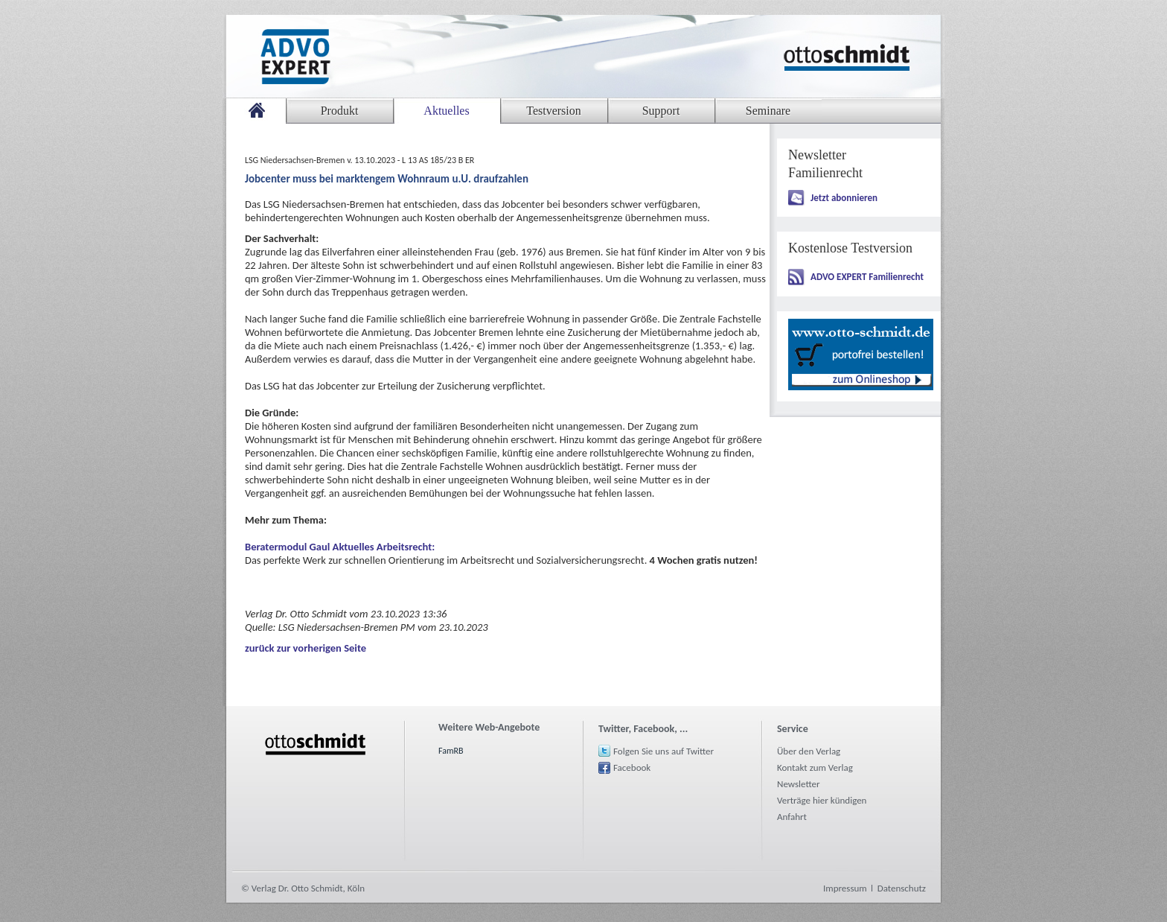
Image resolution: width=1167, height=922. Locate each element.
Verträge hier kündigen (821, 800)
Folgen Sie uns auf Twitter (663, 751)
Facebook (631, 767)
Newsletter (798, 783)
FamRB (451, 750)
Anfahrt (792, 816)
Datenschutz (901, 888)
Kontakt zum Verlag (815, 767)
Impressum (845, 888)
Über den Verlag (808, 751)
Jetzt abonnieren (843, 197)
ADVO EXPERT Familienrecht (867, 276)
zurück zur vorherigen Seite (305, 648)
